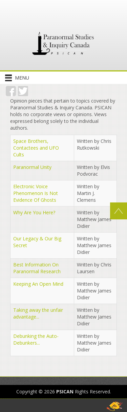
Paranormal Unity (32, 167)
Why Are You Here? (34, 212)
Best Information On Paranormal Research (37, 268)
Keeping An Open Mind (38, 284)
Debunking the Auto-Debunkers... (36, 339)
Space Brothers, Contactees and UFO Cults (36, 148)
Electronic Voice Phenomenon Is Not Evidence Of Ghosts (35, 193)
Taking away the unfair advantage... (38, 313)
